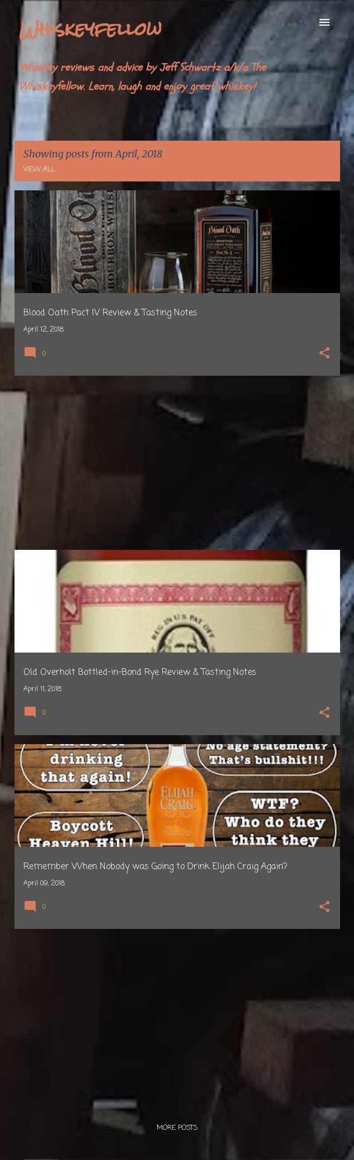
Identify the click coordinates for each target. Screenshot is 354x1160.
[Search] (302, 22)
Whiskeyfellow (90, 29)
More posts (177, 1128)
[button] (324, 354)
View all (39, 170)
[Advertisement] (177, 463)
